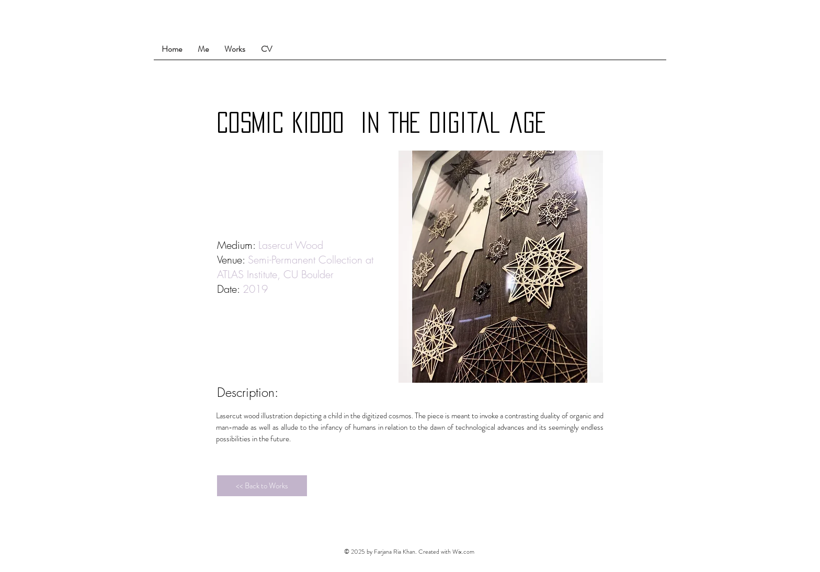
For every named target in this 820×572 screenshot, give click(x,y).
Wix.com (463, 551)
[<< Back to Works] (262, 486)
